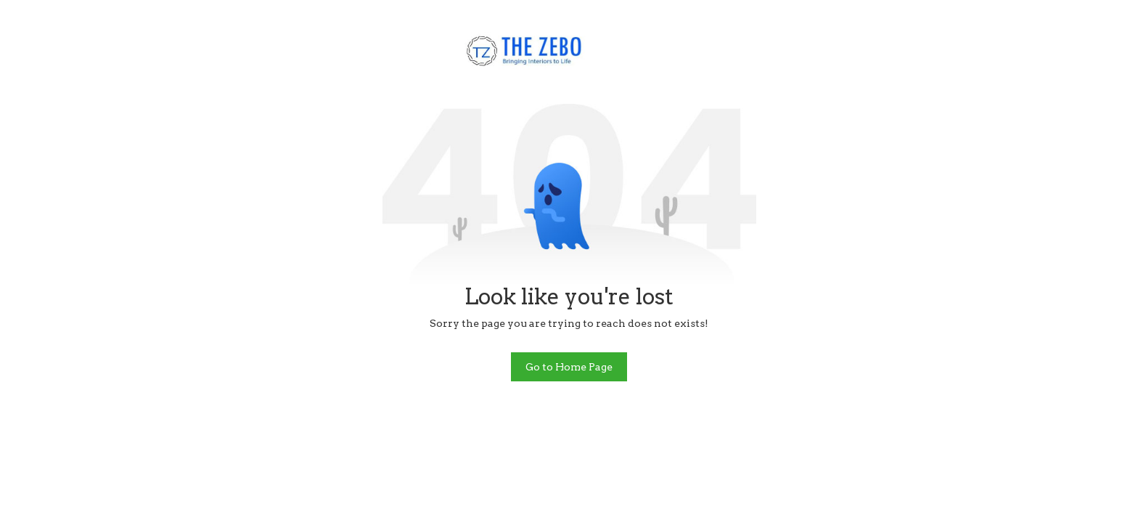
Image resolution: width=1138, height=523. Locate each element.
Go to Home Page (569, 367)
